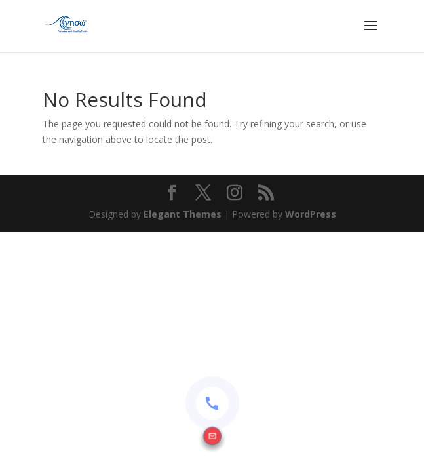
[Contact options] (212, 403)
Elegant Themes (183, 214)
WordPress (310, 214)
